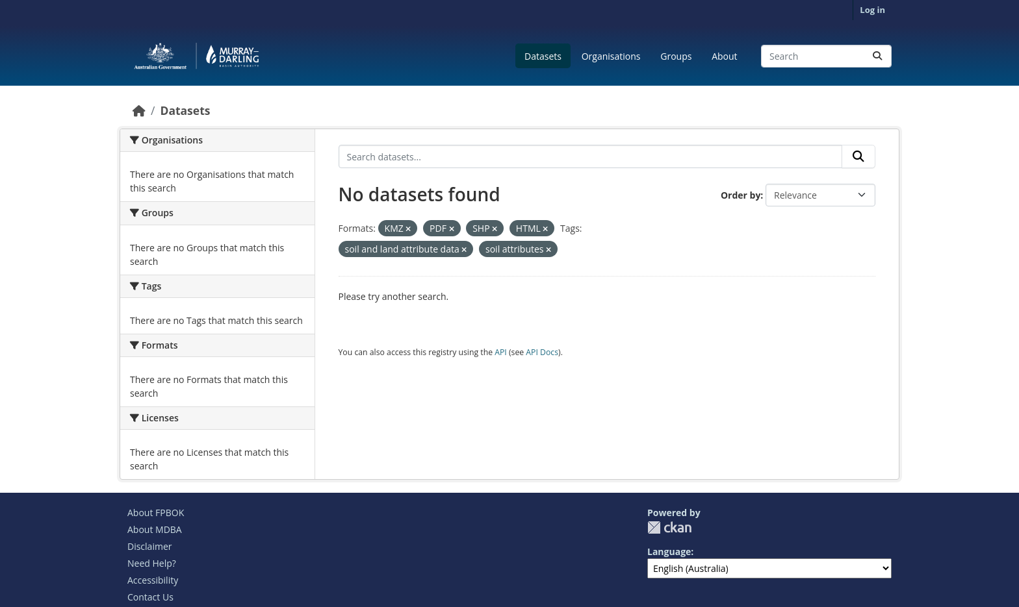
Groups (675, 56)
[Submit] (877, 56)
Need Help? (151, 563)
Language (669, 551)
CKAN (669, 527)
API (501, 352)
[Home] (139, 110)
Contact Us (150, 597)
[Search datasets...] (826, 56)
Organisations (611, 56)
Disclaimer (149, 546)
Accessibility (152, 580)
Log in (872, 10)
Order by (740, 195)
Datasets (542, 56)
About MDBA (154, 529)
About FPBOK (155, 512)
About (724, 56)
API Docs (542, 352)
